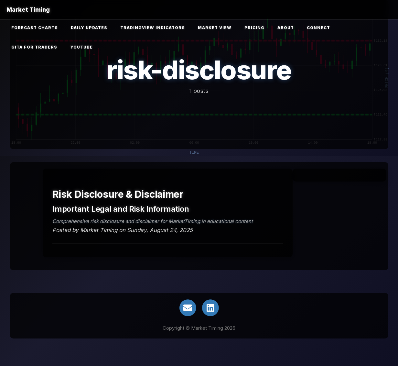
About (285, 27)
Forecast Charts (34, 27)
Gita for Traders (34, 47)
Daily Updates (89, 27)
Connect (318, 27)
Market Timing (28, 9)
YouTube (81, 47)
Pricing (254, 27)
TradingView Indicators (152, 27)
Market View (214, 27)
